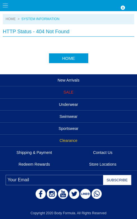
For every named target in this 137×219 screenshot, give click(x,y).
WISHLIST (109, 5)
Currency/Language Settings (98, 5)
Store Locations (102, 164)
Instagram (52, 194)
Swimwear (68, 116)
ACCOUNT (131, 5)
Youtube (63, 194)
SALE (69, 92)
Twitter (74, 194)
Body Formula (30, 5)
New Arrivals (69, 80)
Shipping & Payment (34, 152)
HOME (11, 19)
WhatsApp (97, 194)
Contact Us (102, 152)
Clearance (69, 140)
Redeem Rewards (34, 164)
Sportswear (68, 128)
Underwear (68, 104)
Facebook (41, 194)
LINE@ (85, 194)
